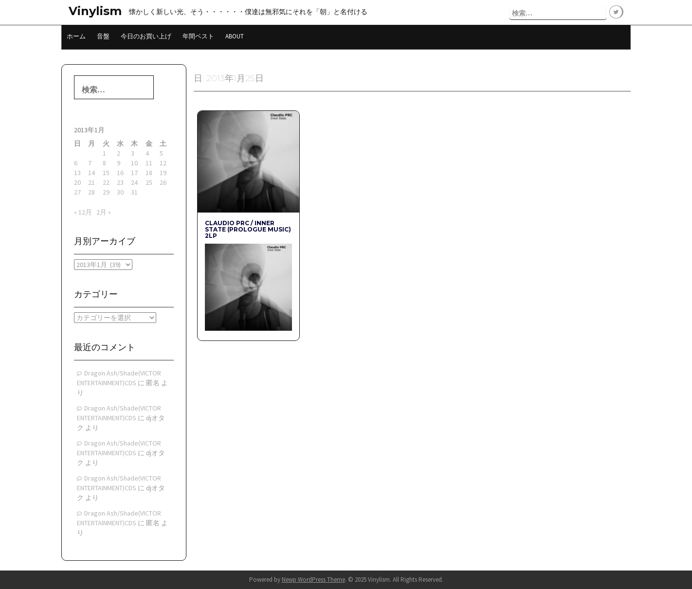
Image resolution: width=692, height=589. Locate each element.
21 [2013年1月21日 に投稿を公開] (91, 182)
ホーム (76, 36)
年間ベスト (198, 36)
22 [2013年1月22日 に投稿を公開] (106, 182)
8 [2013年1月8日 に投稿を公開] (104, 163)
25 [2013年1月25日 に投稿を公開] (149, 182)
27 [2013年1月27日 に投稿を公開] (77, 192)
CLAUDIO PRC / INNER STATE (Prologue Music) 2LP (248, 229)
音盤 (103, 36)
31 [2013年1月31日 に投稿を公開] (134, 192)
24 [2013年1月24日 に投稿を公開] (134, 182)
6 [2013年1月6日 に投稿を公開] (75, 163)
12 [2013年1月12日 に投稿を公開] (163, 163)
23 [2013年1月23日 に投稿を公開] (120, 182)
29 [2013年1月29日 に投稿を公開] (106, 192)
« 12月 (83, 212)
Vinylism (95, 11)
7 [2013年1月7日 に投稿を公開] (89, 163)
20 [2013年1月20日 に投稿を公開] (77, 182)
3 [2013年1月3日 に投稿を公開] (132, 153)
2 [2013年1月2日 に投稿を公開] (118, 153)
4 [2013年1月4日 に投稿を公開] (147, 153)
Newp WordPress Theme (313, 579)
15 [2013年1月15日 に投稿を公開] (106, 172)
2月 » (103, 212)
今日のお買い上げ (146, 36)
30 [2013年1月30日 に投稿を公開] (120, 192)
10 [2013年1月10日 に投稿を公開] (134, 163)
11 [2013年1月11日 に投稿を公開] (149, 163)
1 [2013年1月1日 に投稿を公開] (104, 153)
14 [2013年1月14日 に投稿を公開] (91, 172)
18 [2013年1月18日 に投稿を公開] (149, 172)
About (234, 36)
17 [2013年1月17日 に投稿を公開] (134, 172)
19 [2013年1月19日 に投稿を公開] (163, 172)
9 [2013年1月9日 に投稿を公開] (118, 163)
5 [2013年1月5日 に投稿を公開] (161, 153)
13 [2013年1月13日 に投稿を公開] (77, 172)
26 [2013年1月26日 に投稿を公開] (163, 182)
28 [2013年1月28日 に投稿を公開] (91, 192)
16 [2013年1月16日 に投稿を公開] (120, 172)
